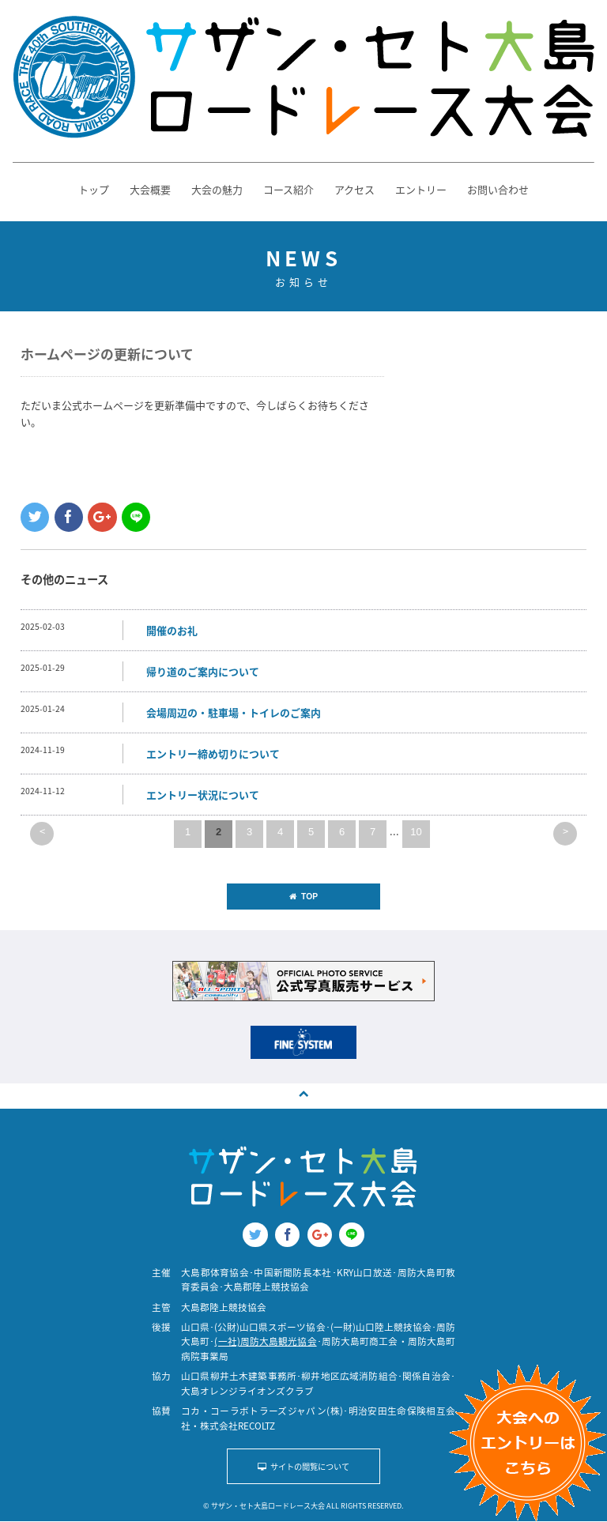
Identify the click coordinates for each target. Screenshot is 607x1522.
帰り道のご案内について (202, 671)
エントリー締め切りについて (213, 753)
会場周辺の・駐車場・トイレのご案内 (233, 712)
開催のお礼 (172, 630)
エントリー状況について (202, 794)
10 (415, 832)
